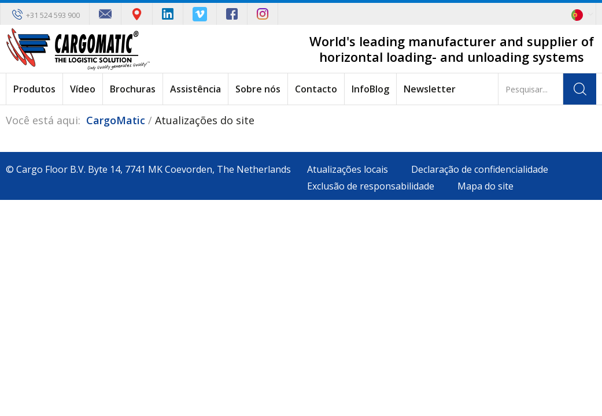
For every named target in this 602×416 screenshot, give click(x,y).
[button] (583, 14)
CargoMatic (115, 120)
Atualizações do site (204, 120)
